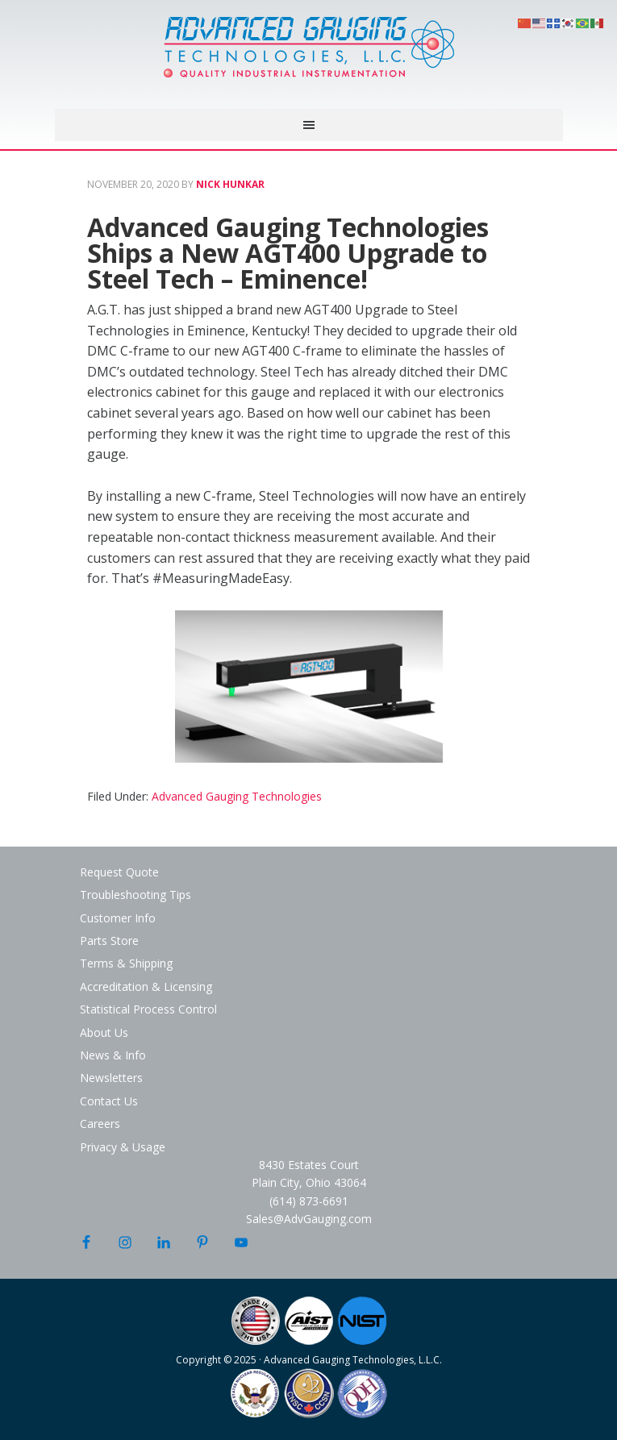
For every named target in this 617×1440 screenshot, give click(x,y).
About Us (104, 1032)
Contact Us (109, 1101)
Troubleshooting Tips (135, 894)
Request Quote (119, 872)
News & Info (113, 1055)
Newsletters (111, 1077)
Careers (100, 1123)
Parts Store (109, 940)
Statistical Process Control (148, 1009)
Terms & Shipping (126, 963)
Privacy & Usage (122, 1147)
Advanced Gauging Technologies (309, 56)
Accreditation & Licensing (146, 986)
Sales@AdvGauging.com (309, 1218)
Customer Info (118, 918)
